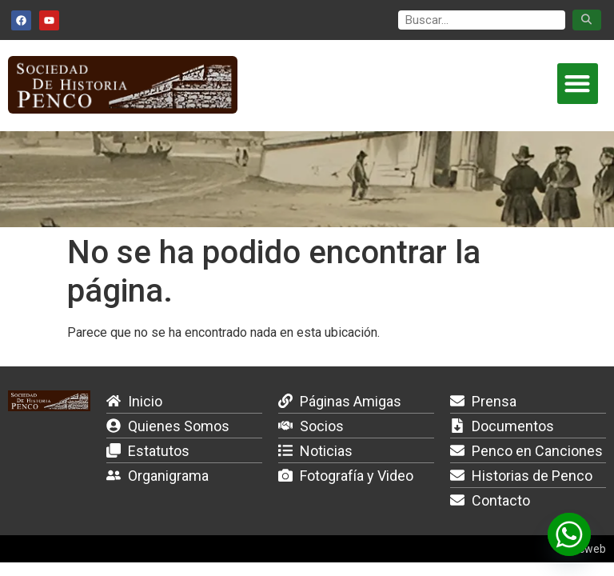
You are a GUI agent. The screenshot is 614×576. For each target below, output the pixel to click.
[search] (481, 20)
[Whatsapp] (569, 534)
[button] (577, 83)
